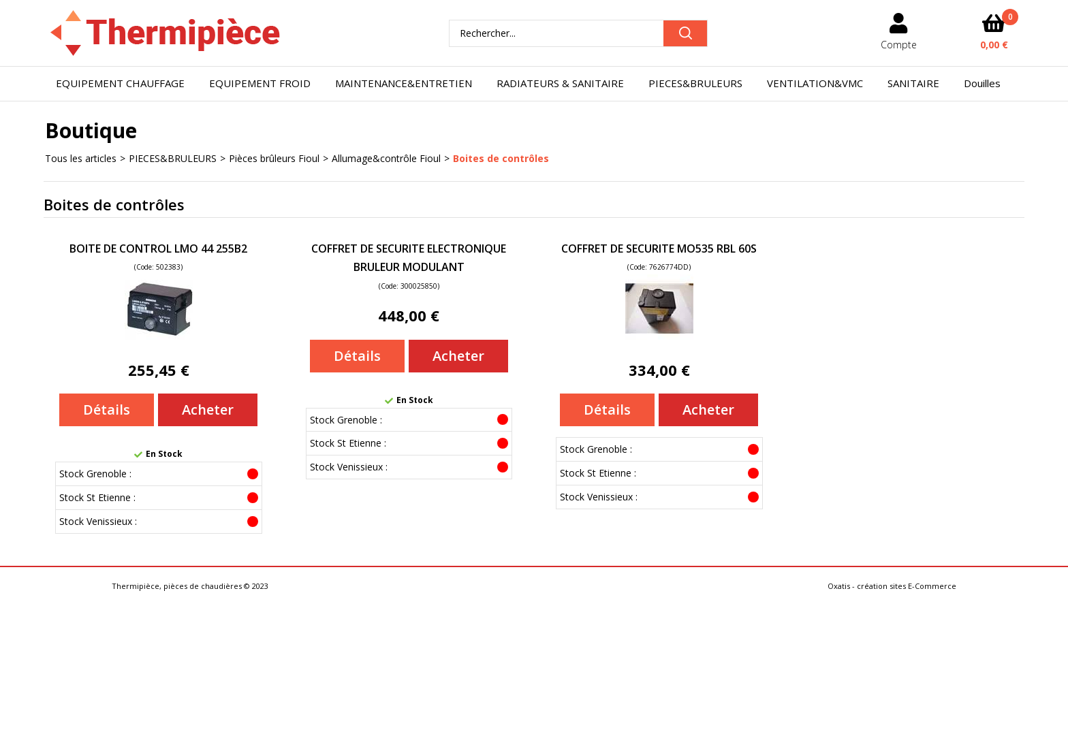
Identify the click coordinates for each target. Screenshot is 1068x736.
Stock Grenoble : (95, 473)
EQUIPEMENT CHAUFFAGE (120, 83)
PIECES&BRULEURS (695, 83)
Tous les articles (80, 158)
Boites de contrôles (501, 158)
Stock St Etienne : (97, 497)
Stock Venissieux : (98, 521)
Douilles (982, 83)
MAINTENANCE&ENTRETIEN (403, 83)
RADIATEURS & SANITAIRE (560, 83)
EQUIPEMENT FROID (260, 83)
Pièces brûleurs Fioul (274, 158)
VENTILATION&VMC (815, 83)
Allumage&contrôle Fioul (386, 158)
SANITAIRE (913, 83)
